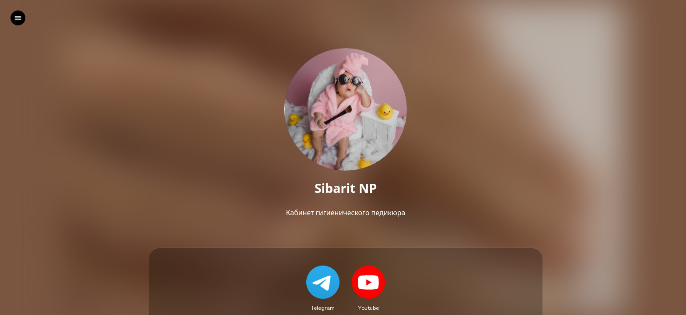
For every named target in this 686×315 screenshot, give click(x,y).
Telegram (323, 307)
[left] (17, 17)
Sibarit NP (346, 188)
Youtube (368, 307)
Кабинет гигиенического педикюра (346, 212)
